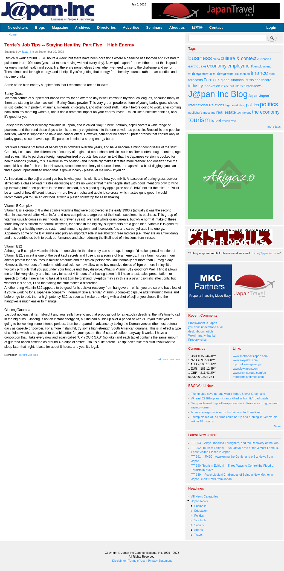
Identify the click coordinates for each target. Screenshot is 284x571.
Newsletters (18, 27)
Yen (233, 121)
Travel (198, 534)
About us (177, 27)
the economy (265, 112)
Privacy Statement (160, 560)
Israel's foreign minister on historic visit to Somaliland (226, 412)
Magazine (60, 27)
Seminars (154, 27)
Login (271, 27)
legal (228, 105)
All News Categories (204, 496)
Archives (82, 27)
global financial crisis (237, 80)
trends (226, 121)
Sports (198, 529)
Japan (253, 96)
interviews (253, 86)
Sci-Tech (200, 520)
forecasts (195, 80)
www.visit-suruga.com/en (249, 372)
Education (201, 510)
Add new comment (169, 359)
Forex (209, 79)
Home (12, 34)
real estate (226, 112)
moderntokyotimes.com (248, 376)
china (216, 59)
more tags (274, 126)
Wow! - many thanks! (202, 335)
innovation (212, 86)
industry (195, 85)
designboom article (200, 331)
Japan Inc (28, 51)
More (277, 426)
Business (200, 506)
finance (259, 73)
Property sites (197, 339)
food (272, 73)
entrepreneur (200, 73)
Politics (199, 515)
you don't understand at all (205, 327)
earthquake (197, 66)
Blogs (40, 27)
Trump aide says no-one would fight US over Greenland (228, 393)
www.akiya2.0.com (245, 360)
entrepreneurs (226, 73)
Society (199, 525)
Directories (106, 27)
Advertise (131, 27)
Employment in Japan (202, 323)
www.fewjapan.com (246, 368)
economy (217, 66)
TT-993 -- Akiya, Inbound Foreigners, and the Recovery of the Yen (235, 443)
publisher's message (202, 112)
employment (240, 66)
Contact (216, 27)
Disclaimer (119, 560)
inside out (227, 86)
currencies (264, 59)
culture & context (239, 58)
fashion (245, 73)
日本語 (197, 27)
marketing (238, 105)
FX (217, 80)
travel (216, 120)
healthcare (262, 80)
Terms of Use (137, 560)
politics (252, 104)
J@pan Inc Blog (218, 94)
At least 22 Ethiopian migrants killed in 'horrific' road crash (229, 398)
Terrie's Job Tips (28, 354)
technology (244, 112)
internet (240, 86)
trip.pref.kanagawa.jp (247, 364)
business (200, 58)
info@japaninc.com (267, 253)
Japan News (199, 501)
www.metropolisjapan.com (250, 356)
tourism (199, 119)
